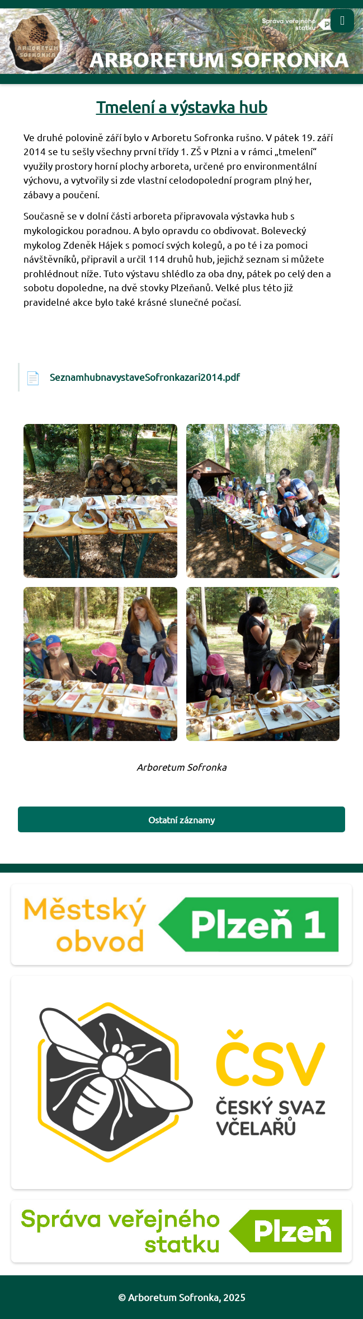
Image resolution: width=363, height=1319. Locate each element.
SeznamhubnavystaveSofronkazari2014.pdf (145, 377)
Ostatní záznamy (181, 819)
